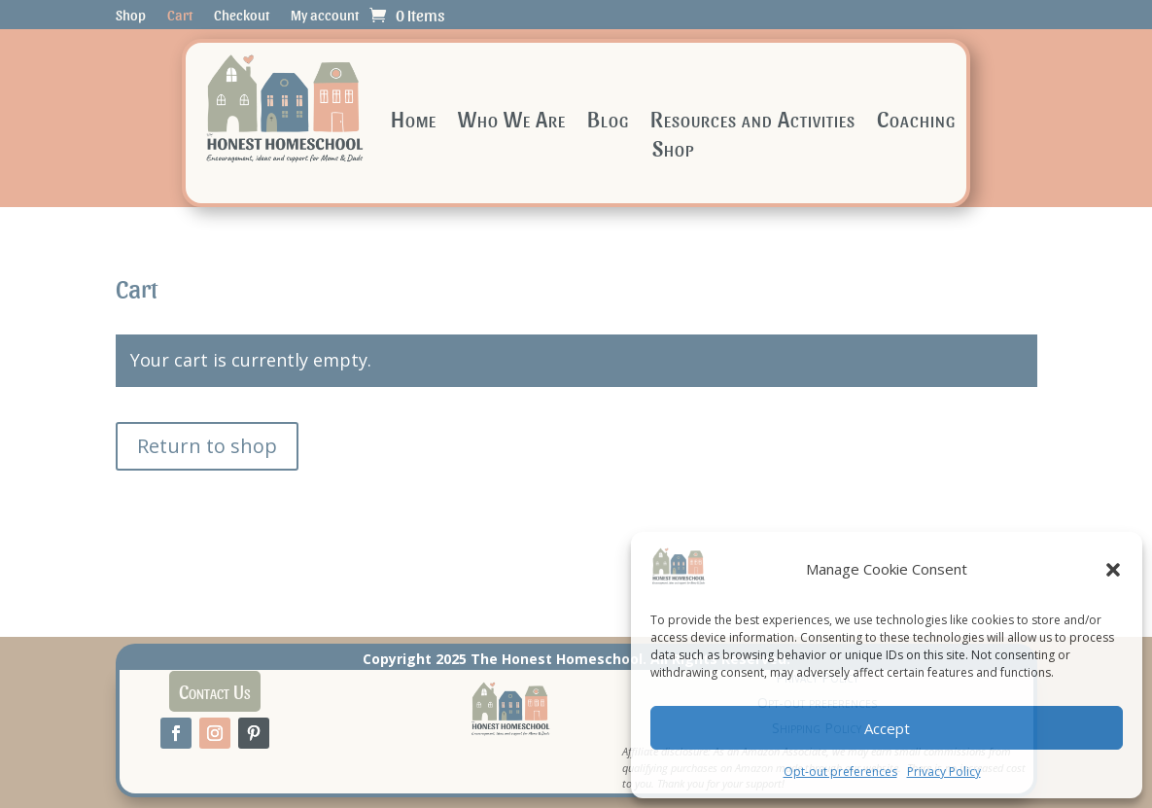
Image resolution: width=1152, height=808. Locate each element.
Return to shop (207, 446)
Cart (179, 15)
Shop (131, 15)
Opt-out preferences (840, 771)
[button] (1113, 570)
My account (325, 15)
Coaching (916, 121)
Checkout (241, 15)
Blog (608, 121)
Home (413, 121)
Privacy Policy (944, 771)
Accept (887, 728)
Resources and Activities (752, 121)
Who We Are (512, 121)
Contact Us (215, 691)
